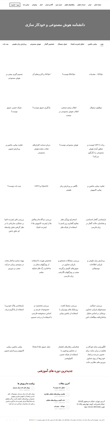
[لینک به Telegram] (10, 420)
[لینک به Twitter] (16, 420)
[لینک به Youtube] (7, 420)
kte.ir (35, 420)
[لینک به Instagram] (13, 420)
